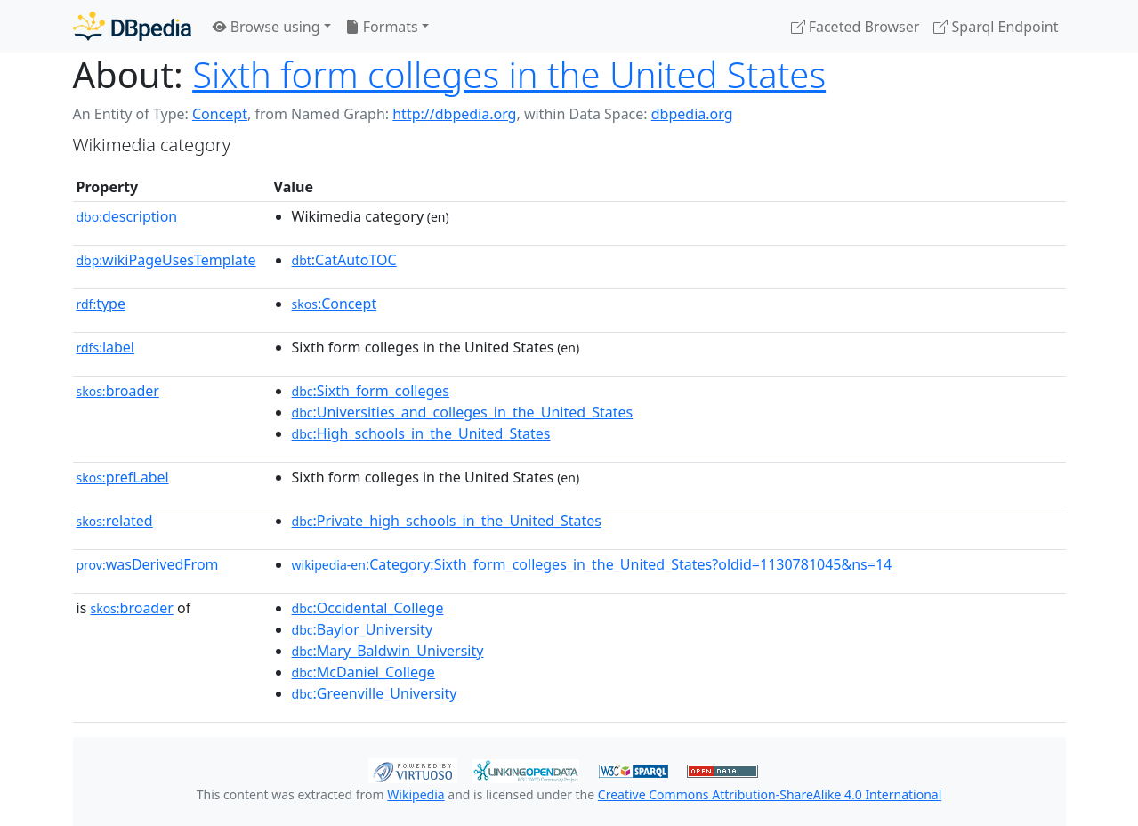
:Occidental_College (368, 608)
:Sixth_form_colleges (370, 391)
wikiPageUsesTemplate (166, 260)
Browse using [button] (266, 26)
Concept (219, 114)
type (101, 303)
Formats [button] (381, 26)
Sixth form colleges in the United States (509, 74)
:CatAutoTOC (344, 260)
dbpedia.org (692, 114)
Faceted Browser (855, 26)
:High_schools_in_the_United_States (421, 433)
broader (118, 391)
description (127, 216)
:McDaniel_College (363, 672)
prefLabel (123, 477)
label (106, 347)
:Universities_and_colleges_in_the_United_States (463, 412)
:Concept (334, 303)
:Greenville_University (374, 693)
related (115, 520)
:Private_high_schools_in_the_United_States (446, 520)
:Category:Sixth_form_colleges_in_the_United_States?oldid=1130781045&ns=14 (592, 564)
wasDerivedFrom (148, 564)
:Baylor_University (362, 629)
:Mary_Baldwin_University (388, 650)
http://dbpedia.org (454, 114)
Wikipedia (415, 794)
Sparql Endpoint (995, 26)
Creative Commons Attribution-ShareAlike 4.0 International (769, 794)
